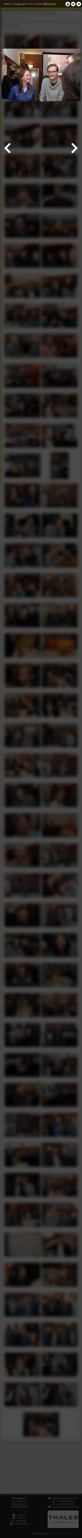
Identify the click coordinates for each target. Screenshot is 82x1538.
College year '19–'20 (23, 4)
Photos (7, 4)
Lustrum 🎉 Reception (45, 4)
